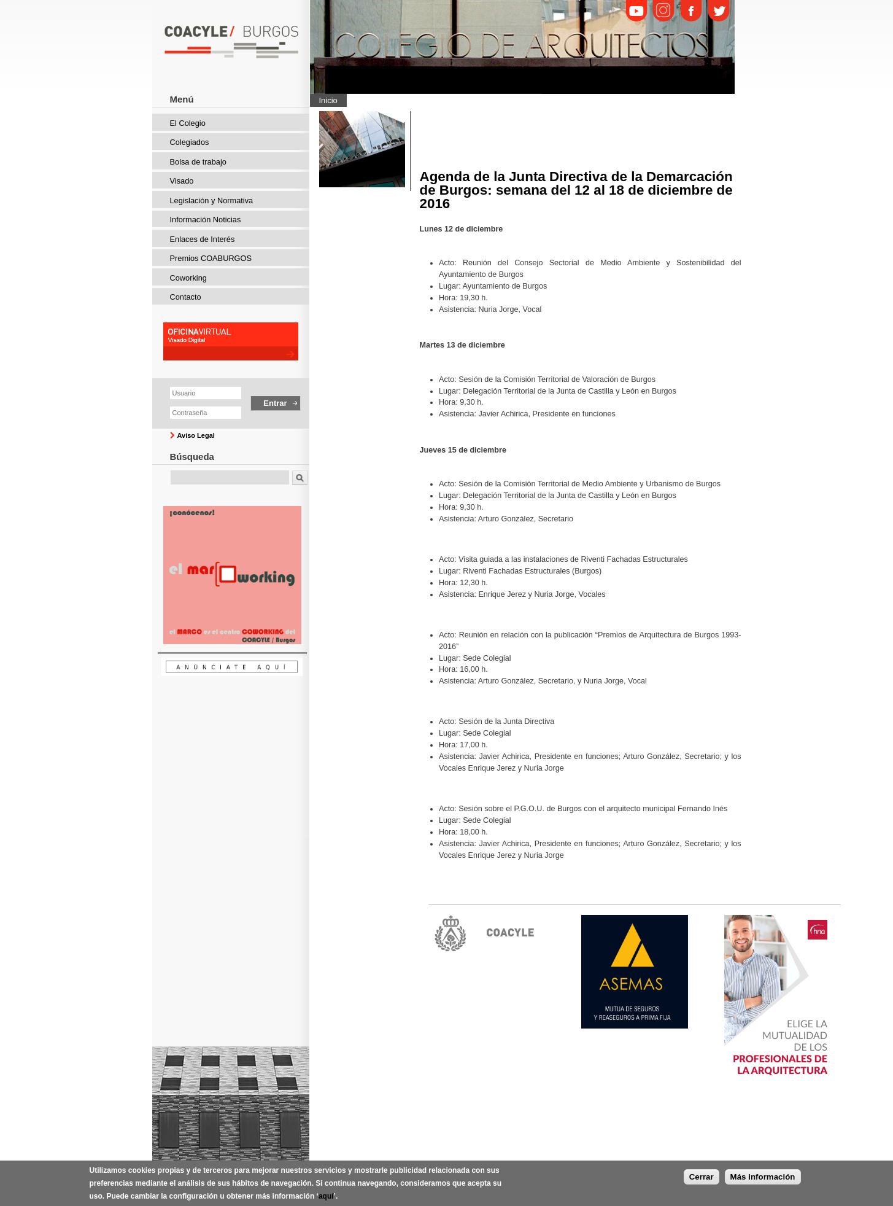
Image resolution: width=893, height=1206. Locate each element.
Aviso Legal (196, 435)
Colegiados (189, 142)
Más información (762, 1179)
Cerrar (701, 1179)
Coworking (188, 277)
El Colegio (188, 123)
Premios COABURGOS (211, 258)
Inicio (328, 100)
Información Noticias (205, 219)
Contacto (185, 297)
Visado (182, 180)
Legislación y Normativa (211, 200)
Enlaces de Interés (202, 239)
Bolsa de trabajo (198, 161)
